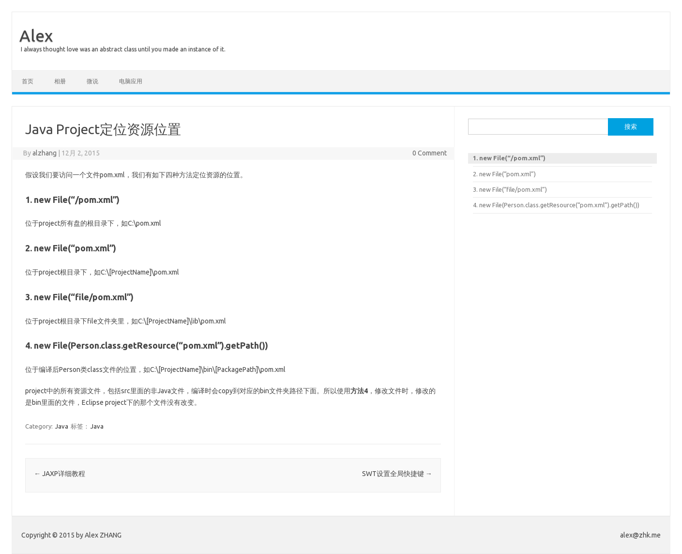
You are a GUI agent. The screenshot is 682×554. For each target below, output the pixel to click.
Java (61, 426)
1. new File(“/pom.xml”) (509, 157)
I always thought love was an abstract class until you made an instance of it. (123, 49)
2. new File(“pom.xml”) (504, 173)
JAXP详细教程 (59, 473)
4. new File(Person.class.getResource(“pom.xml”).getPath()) (556, 204)
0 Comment (429, 153)
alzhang (44, 153)
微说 (92, 81)
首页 (27, 81)
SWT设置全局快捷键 (397, 473)
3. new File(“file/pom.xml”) (510, 189)
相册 (60, 81)
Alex (36, 35)
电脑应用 (130, 81)
